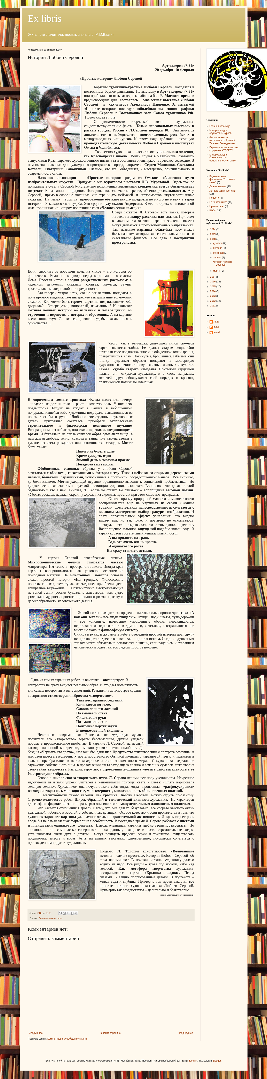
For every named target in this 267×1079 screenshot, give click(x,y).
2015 (213, 286)
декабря (218, 243)
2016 (213, 281)
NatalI (217, 332)
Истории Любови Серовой (222, 263)
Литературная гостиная (51, 918)
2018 (213, 239)
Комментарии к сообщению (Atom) (67, 1038)
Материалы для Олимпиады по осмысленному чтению (223, 157)
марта (217, 270)
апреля (217, 257)
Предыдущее (185, 1033)
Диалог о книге (218, 186)
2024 (213, 229)
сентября (218, 252)
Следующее (36, 1033)
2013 (213, 296)
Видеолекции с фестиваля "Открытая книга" (222, 179)
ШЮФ (213, 210)
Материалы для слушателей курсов (221, 132)
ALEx (217, 321)
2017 (213, 276)
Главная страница (110, 1033)
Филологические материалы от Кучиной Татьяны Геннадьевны (223, 140)
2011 (213, 305)
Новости (214, 197)
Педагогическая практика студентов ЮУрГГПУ (224, 149)
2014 (213, 291)
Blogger (216, 1060)
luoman (193, 1060)
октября (218, 247)
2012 (213, 300)
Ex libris (45, 18)
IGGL (217, 327)
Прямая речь (217, 206)
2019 (213, 234)
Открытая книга (218, 202)
